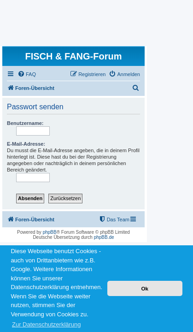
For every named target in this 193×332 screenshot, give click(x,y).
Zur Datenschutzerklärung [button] (46, 324)
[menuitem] (27, 74)
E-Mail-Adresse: (26, 144)
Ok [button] (144, 288)
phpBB (50, 232)
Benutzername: (25, 123)
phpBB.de (104, 237)
